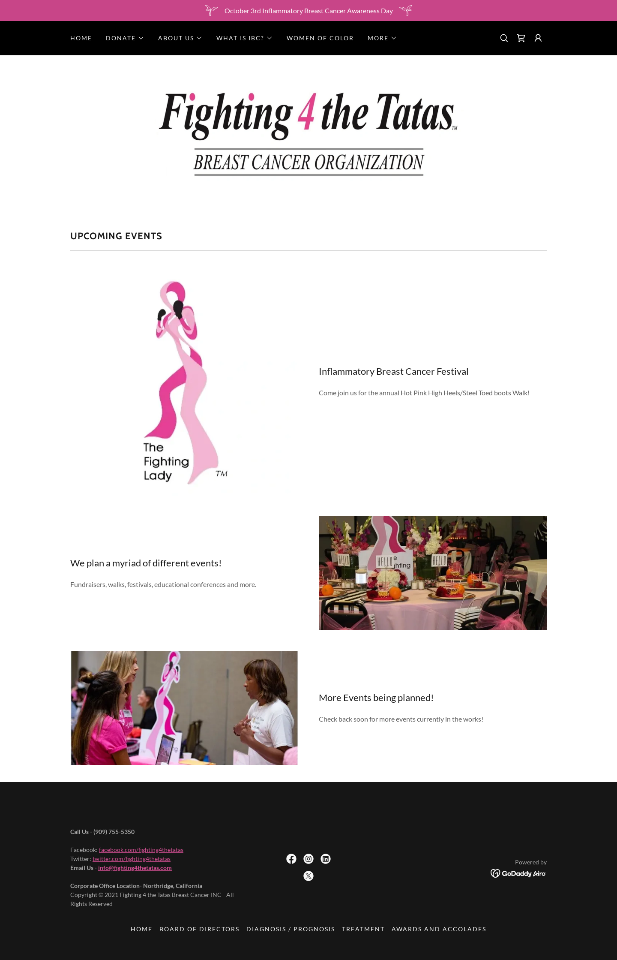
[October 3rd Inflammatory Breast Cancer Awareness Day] (308, 10)
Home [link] (81, 38)
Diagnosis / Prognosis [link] (290, 929)
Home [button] (142, 929)
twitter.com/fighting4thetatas (132, 858)
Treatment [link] (363, 929)
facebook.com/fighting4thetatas (141, 849)
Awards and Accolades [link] (439, 929)
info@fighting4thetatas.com (135, 867)
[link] (521, 38)
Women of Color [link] (320, 38)
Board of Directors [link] (199, 929)
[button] (125, 38)
